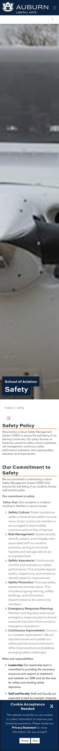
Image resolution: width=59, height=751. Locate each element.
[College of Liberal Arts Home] (25, 7)
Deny (35, 740)
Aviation (9, 407)
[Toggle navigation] (9, 418)
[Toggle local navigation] (52, 20)
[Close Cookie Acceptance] (52, 705)
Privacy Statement (24, 727)
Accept (24, 740)
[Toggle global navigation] (55, 7)
